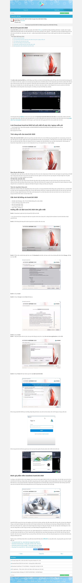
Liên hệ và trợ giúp (42, 581)
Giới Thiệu (49, 581)
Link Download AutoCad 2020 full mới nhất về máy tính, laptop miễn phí (29, 39)
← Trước (20, 553)
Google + (47, 549)
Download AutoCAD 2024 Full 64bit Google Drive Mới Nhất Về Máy (41, 24)
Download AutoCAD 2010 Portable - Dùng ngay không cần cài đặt (27, 545)
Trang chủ (25, 10)
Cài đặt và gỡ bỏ (56, 581)
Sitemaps (63, 581)
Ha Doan (23, 20)
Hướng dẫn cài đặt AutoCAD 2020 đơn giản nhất (24, 44)
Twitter (35, 549)
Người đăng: (18, 20)
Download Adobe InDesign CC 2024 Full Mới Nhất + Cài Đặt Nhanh (26, 572)
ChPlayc (22, 116)
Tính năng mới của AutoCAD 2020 (21, 41)
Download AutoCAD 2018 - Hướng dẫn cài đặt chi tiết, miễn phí (26, 543)
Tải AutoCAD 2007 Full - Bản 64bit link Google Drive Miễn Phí (26, 542)
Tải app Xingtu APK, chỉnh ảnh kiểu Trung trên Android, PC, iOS (26, 560)
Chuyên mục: (18, 22)
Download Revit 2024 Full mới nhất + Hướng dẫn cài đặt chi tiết (26, 563)
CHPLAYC (45, 538)
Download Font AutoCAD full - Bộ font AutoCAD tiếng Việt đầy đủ (27, 547)
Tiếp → (62, 553)
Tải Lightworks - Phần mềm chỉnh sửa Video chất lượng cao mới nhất (27, 569)
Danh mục (57, 10)
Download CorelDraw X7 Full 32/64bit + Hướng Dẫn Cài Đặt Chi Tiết (27, 566)
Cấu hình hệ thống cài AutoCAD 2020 (22, 42)
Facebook (41, 549)
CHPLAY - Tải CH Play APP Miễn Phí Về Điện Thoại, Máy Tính (47, 578)
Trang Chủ (41, 553)
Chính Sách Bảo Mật (32, 581)
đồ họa (40, 29)
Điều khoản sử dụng (21, 581)
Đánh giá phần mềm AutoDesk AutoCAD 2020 (24, 45)
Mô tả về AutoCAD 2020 (19, 38)
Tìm (64, 13)
